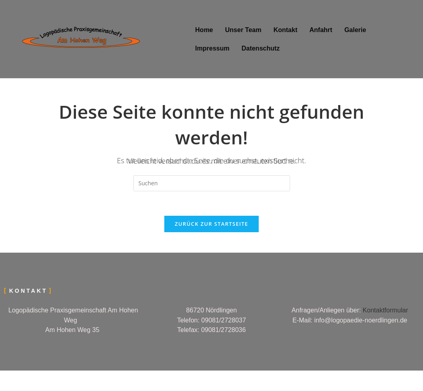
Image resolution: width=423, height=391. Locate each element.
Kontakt (286, 29)
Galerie (355, 29)
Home (204, 29)
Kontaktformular (385, 310)
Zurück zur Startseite (211, 223)
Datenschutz (260, 48)
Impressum (212, 48)
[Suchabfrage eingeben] (211, 183)
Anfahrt (320, 29)
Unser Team (243, 29)
